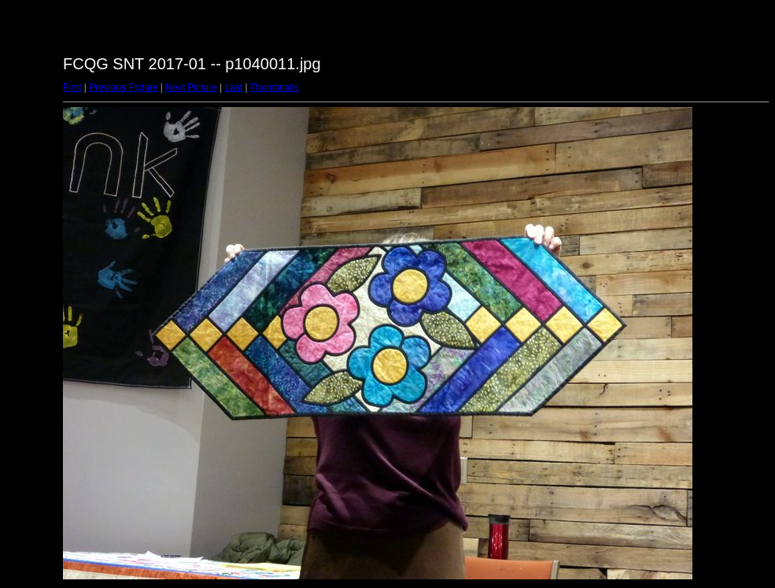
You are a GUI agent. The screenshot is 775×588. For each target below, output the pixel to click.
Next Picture (190, 87)
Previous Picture (123, 87)
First (72, 87)
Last (233, 87)
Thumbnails (274, 87)
